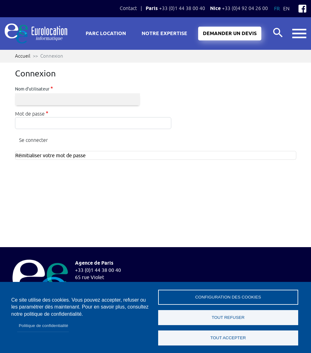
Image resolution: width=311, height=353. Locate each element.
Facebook (302, 9)
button (299, 34)
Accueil (22, 56)
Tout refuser (228, 317)
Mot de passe (30, 114)
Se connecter (33, 140)
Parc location (106, 33)
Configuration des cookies (228, 297)
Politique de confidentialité (43, 325)
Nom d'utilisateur (32, 89)
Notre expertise (164, 33)
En (286, 8)
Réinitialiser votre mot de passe (50, 156)
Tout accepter (228, 337)
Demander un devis (230, 33)
